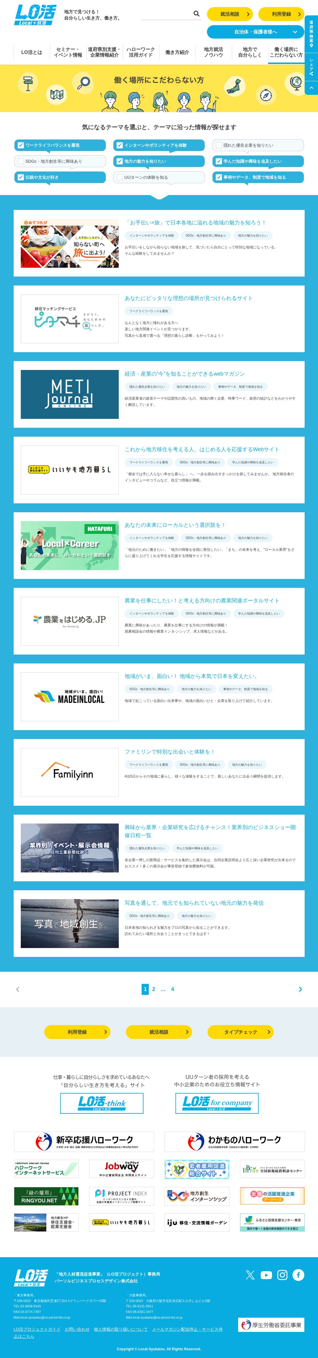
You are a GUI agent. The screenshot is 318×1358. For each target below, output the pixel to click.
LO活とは (31, 52)
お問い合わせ (77, 1329)
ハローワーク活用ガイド (140, 52)
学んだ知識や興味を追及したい (253, 161)
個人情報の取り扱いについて (121, 1329)
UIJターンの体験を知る (146, 177)
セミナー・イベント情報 (68, 52)
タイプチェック (247, 1032)
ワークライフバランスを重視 (53, 145)
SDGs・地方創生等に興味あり (54, 161)
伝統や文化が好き (42, 177)
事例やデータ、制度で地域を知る (255, 177)
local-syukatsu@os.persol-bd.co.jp (45, 1317)
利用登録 (286, 14)
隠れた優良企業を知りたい (248, 145)
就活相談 (235, 14)
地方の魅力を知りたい (145, 161)
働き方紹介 (177, 52)
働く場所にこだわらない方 (286, 52)
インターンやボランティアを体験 (155, 145)
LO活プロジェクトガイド (37, 1329)
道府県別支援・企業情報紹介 (104, 52)
